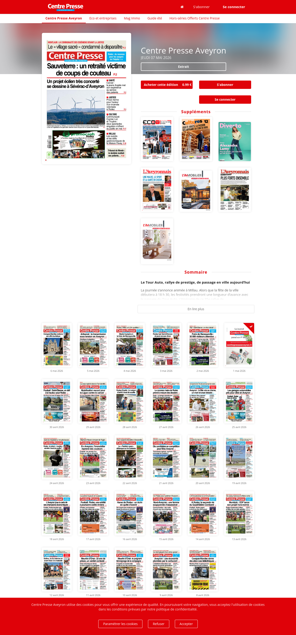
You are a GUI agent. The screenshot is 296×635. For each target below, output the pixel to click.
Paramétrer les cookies (120, 624)
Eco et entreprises (103, 18)
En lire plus (196, 309)
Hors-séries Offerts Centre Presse (195, 18)
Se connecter (225, 99)
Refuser (158, 624)
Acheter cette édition (168, 85)
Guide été (155, 18)
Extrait (183, 66)
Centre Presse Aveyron (64, 18)
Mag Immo (132, 18)
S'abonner (201, 6)
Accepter (186, 624)
